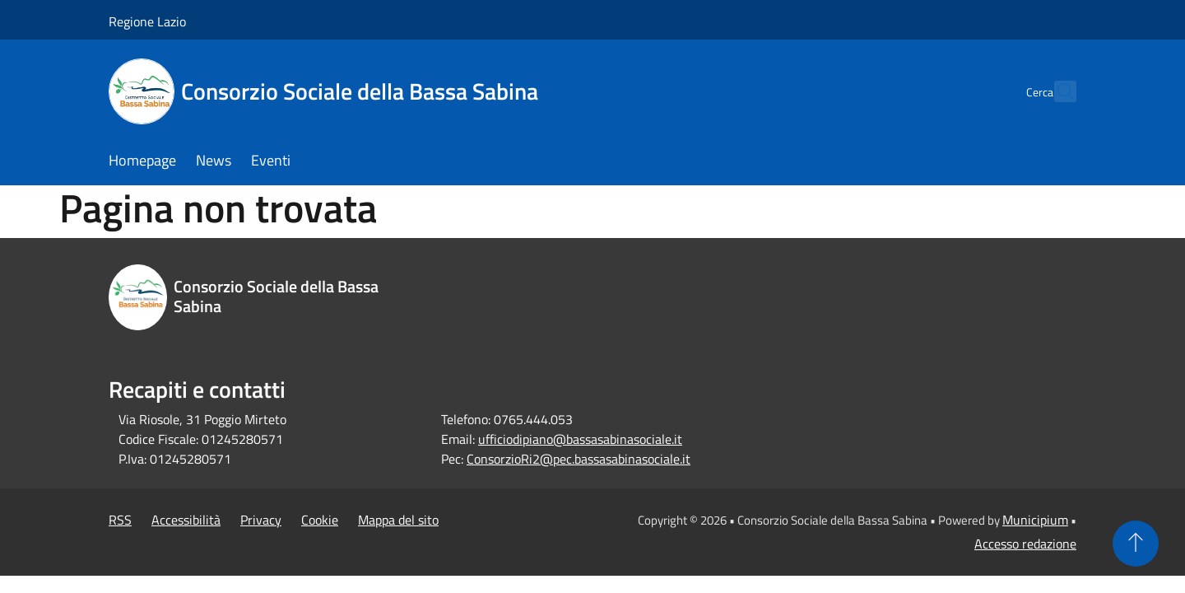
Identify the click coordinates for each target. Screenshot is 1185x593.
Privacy (260, 520)
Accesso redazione (1025, 543)
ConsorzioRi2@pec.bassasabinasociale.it (578, 459)
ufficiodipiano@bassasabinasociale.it (580, 439)
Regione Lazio (147, 21)
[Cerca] (1056, 91)
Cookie (319, 520)
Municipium (1035, 520)
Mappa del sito (398, 520)
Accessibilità (186, 520)
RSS (120, 520)
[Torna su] (1136, 544)
